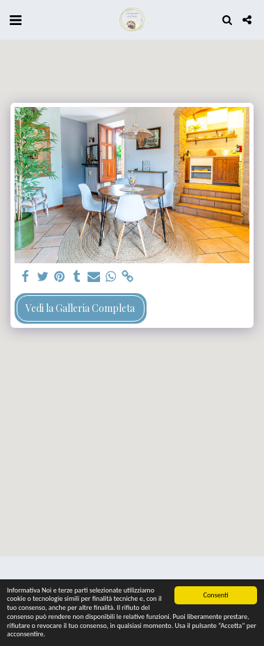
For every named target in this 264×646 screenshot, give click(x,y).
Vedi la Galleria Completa (80, 308)
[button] (15, 19)
